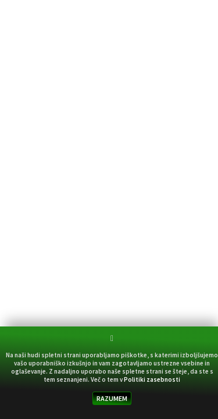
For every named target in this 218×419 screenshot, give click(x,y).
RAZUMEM (112, 398)
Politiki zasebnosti (152, 379)
